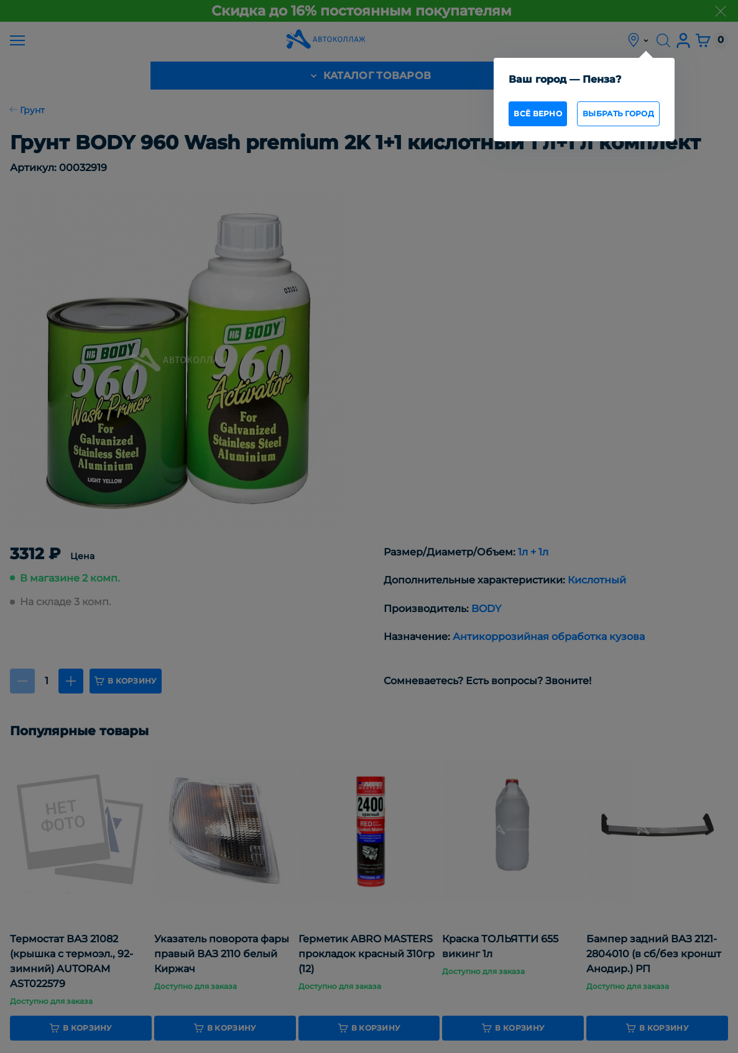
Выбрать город (618, 113)
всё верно (538, 113)
